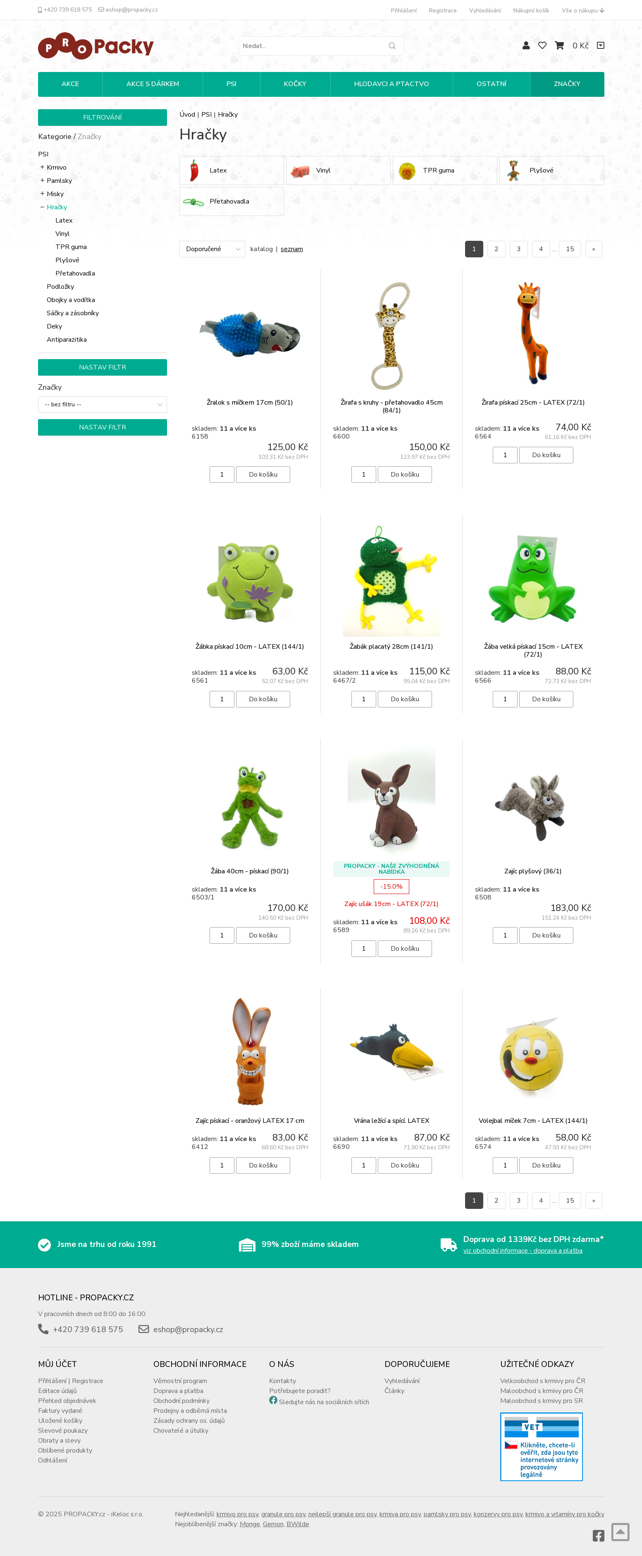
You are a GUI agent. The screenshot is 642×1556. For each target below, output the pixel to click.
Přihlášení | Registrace (70, 1381)
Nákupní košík (531, 10)
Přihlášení (404, 10)
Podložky (60, 286)
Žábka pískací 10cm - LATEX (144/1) (250, 646)
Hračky (57, 207)
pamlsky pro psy (447, 1514)
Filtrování (102, 117)
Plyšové (67, 260)
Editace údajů (57, 1390)
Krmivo (57, 167)
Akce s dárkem (152, 84)
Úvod (187, 114)
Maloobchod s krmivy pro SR (541, 1400)
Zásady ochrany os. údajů (189, 1420)
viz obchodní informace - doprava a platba (522, 1250)
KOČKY (295, 84)
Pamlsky (59, 180)
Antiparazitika (67, 339)
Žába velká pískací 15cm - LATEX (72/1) (533, 650)
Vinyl (62, 233)
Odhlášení (52, 1460)
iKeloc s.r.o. (127, 1514)
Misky (55, 194)
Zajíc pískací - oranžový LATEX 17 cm (250, 1120)
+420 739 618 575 (65, 10)
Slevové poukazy (63, 1430)
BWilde (297, 1524)
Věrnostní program (180, 1381)
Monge (250, 1524)
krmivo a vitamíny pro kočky (564, 1514)
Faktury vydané (60, 1410)
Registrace (443, 10)
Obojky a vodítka (71, 299)
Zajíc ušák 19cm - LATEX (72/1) (391, 904)
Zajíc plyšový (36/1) (533, 871)
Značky (567, 84)
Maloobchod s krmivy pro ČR (541, 1390)
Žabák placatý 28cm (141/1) (391, 646)
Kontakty (282, 1381)
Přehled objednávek (67, 1400)
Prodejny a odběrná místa (190, 1410)
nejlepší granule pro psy (342, 1514)
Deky (54, 326)
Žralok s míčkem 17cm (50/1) (250, 402)
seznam (292, 249)
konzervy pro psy (498, 1514)
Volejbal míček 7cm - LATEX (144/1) (533, 1120)
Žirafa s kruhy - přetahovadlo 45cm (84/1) (392, 406)
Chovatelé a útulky (180, 1430)
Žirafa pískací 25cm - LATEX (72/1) (533, 402)
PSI (231, 84)
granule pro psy (283, 1514)
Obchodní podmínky (181, 1400)
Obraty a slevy (59, 1440)
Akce (70, 84)
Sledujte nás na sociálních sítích (324, 1402)
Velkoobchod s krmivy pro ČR (542, 1381)
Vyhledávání (485, 10)
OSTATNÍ (491, 84)
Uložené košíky (60, 1420)
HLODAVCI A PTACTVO (391, 84)
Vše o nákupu (583, 10)
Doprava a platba (178, 1390)
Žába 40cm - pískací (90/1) (250, 871)
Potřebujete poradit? (300, 1390)
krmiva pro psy (400, 1514)
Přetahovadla (75, 273)
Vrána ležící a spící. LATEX (391, 1120)
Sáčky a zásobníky (73, 313)
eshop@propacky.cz (128, 10)
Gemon (273, 1524)
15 (570, 249)
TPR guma (71, 247)
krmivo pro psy (237, 1514)
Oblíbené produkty (65, 1450)
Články (394, 1390)
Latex (63, 220)
